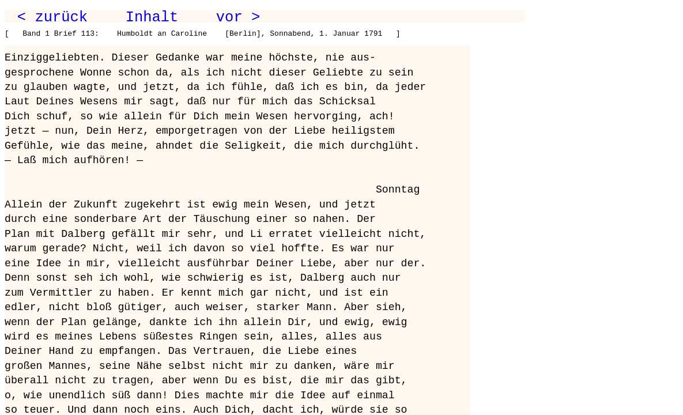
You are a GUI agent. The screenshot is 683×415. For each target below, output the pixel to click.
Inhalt (152, 17)
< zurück (52, 17)
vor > (238, 17)
